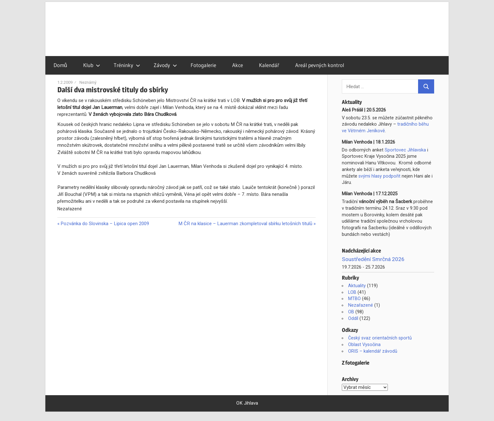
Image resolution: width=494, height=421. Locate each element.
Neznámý (87, 82)
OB (351, 311)
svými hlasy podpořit (379, 176)
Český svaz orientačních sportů (380, 337)
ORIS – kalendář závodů (372, 351)
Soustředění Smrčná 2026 (373, 259)
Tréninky (127, 65)
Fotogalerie (203, 65)
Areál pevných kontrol (319, 65)
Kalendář (269, 65)
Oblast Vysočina (364, 344)
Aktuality (357, 285)
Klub (91, 65)
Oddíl (353, 318)
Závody (165, 65)
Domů (60, 65)
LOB (352, 292)
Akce (237, 65)
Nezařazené (360, 305)
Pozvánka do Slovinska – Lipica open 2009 (104, 223)
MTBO (354, 298)
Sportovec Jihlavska (405, 149)
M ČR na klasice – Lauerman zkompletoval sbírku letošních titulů (245, 223)
